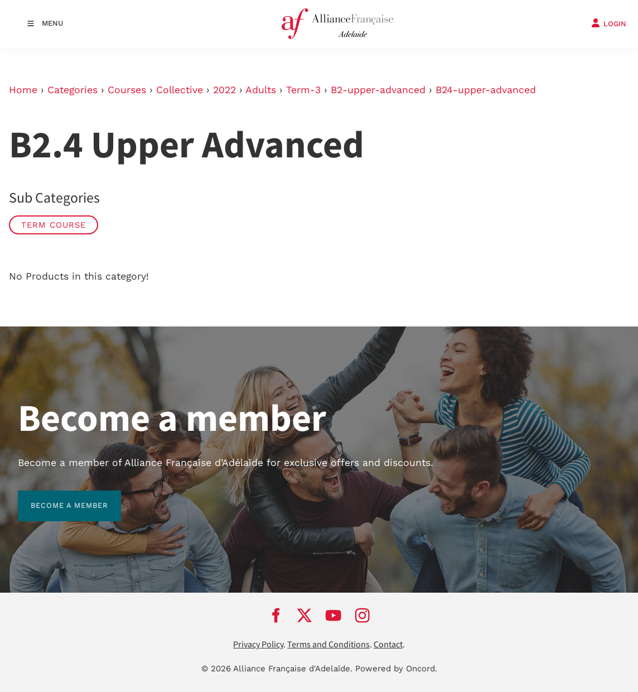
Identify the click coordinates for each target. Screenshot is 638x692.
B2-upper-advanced (378, 89)
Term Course (53, 225)
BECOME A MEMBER (56, 497)
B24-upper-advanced (486, 89)
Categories (72, 89)
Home (23, 89)
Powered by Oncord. (396, 669)
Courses (127, 89)
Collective (179, 89)
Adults (260, 89)
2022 (224, 89)
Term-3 (303, 89)
